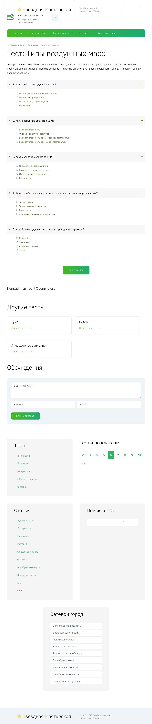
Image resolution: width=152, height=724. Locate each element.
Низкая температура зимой (32, 165)
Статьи (83, 32)
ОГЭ (19, 566)
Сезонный (23, 241)
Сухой (20, 249)
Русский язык (25, 496)
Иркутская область (64, 615)
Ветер (62, 321)
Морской (22, 237)
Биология (23, 439)
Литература (24, 504)
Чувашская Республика (67, 657)
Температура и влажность (31, 205)
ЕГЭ (19, 558)
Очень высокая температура (32, 132)
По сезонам (23, 104)
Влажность (23, 209)
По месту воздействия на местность (36, 92)
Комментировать (25, 391)
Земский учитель (27, 551)
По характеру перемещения (32, 100)
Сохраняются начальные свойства (35, 213)
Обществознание (27, 455)
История (22, 520)
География (33, 44)
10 (140, 431)
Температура (24, 201)
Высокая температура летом (32, 169)
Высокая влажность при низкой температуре (41, 141)
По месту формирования (30, 96)
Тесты (22, 44)
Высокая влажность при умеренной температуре (43, 137)
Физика (22, 462)
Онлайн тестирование (31, 15)
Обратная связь (105, 32)
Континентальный (27, 245)
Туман (15, 321)
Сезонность (23, 177)
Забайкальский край (65, 608)
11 (84, 440)
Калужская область (64, 622)
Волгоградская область (67, 601)
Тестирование (61, 32)
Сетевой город (37, 32)
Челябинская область (66, 650)
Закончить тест (76, 269)
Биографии (24, 431)
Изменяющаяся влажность (31, 173)
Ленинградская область (67, 629)
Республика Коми (63, 636)
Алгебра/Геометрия (28, 543)
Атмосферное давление (123, 321)
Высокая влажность (28, 128)
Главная (17, 32)
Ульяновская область (65, 643)
